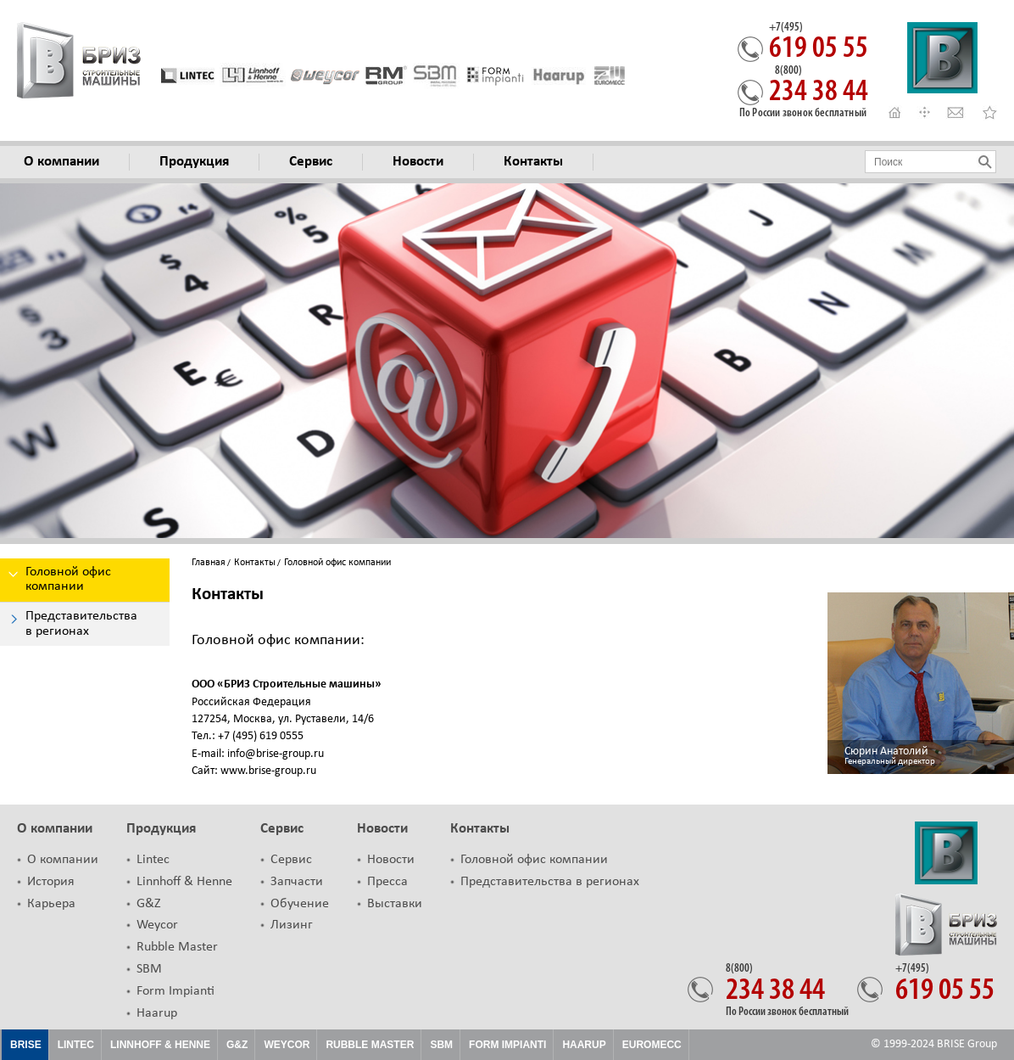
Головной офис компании (534, 860)
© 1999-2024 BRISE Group (934, 1044)
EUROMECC (652, 1045)
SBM (149, 969)
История (51, 882)
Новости (382, 829)
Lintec (153, 860)
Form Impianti (175, 991)
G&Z (148, 904)
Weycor (157, 925)
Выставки (394, 904)
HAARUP (583, 1045)
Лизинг (291, 925)
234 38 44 (818, 86)
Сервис (282, 829)
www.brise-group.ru (267, 771)
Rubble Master (177, 947)
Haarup (156, 1013)
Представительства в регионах (549, 882)
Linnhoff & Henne (184, 882)
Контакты (255, 563)
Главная (209, 563)
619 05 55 (818, 43)
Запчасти (296, 882)
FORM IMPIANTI (507, 1045)
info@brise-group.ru (274, 754)
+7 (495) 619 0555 (259, 736)
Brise (26, 1045)
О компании (54, 829)
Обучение (299, 904)
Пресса (387, 882)
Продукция (161, 829)
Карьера (51, 904)
